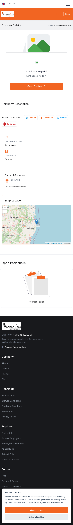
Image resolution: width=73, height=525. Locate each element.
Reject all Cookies (36, 517)
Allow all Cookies (36, 510)
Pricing (5, 374)
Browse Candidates (11, 400)
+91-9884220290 (23, 334)
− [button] (5, 211)
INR (11, 4)
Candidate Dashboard (12, 406)
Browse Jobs (8, 395)
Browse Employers (11, 438)
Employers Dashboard (13, 443)
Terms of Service (10, 459)
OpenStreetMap (57, 243)
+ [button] (5, 207)
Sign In (67, 14)
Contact (5, 368)
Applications (8, 449)
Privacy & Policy (10, 481)
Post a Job (7, 433)
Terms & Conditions (11, 486)
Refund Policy (9, 454)
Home (50, 25)
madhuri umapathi (36, 71)
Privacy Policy (9, 416)
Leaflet (47, 243)
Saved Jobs (7, 411)
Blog (4, 379)
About (5, 363)
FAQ (4, 476)
